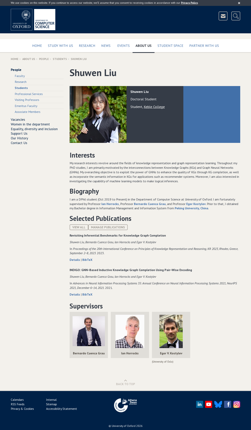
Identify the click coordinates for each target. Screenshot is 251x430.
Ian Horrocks (110, 204)
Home (37, 45)
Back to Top (125, 382)
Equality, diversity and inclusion (34, 129)
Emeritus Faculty (26, 106)
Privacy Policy (189, 3)
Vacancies (18, 119)
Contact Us (19, 143)
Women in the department (30, 124)
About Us (145, 45)
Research (87, 45)
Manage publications (108, 227)
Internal (51, 400)
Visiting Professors (27, 100)
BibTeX (87, 260)
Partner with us (204, 45)
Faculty (20, 76)
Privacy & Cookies (22, 409)
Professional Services (29, 94)
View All (78, 227)
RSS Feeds (18, 404)
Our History (19, 138)
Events (123, 45)
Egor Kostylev (196, 204)
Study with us (60, 45)
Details (75, 260)
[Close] (239, 3)
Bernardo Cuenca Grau (150, 204)
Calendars (17, 400)
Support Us (19, 133)
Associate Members (27, 112)
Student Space (170, 45)
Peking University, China (191, 208)
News (105, 45)
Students (60, 59)
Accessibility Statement (61, 409)
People (44, 59)
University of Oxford (124, 426)
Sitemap (51, 404)
